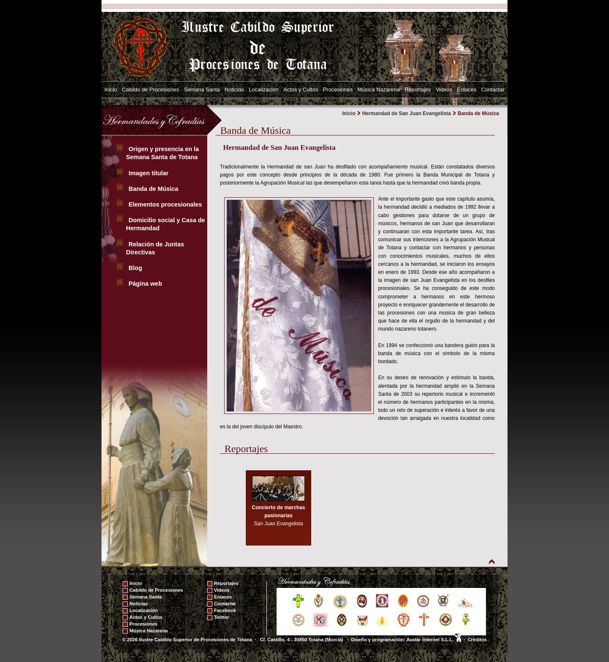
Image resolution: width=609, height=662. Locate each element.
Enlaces (467, 89)
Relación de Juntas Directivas (155, 248)
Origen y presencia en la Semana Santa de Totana (163, 153)
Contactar (493, 89)
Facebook (225, 610)
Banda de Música (154, 188)
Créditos (477, 639)
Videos (444, 89)
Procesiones (338, 89)
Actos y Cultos (300, 89)
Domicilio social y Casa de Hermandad (165, 224)
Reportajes (418, 89)
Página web (146, 283)
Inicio (110, 89)
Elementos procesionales (166, 204)
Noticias (234, 89)
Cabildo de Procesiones (150, 89)
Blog (136, 268)
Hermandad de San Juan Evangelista (406, 113)
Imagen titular (149, 173)
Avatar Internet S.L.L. (433, 639)
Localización (263, 89)
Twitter (221, 617)
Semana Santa (202, 89)
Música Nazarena (379, 89)
